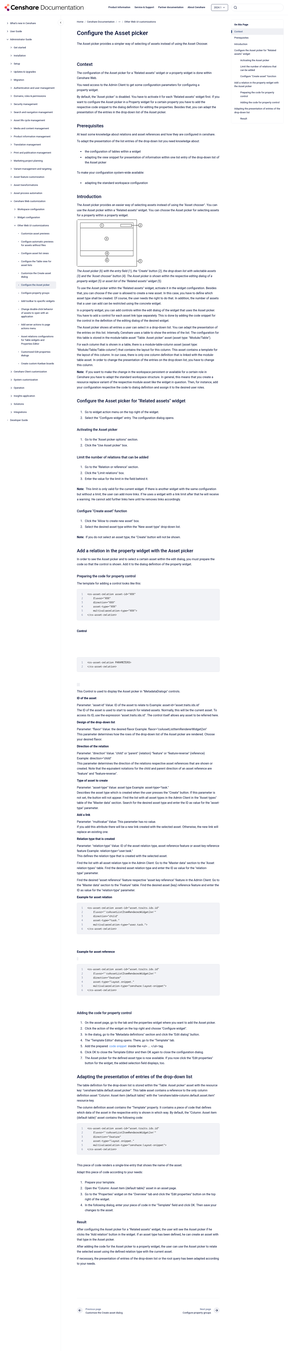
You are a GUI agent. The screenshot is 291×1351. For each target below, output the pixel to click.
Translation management (27, 144)
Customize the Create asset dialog (36, 275)
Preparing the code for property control (257, 94)
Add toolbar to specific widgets (38, 301)
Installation (20, 55)
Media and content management (31, 128)
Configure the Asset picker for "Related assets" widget (255, 52)
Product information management (32, 136)
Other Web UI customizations (33, 225)
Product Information (119, 7)
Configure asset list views (35, 253)
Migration (19, 79)
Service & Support (144, 7)
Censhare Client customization (30, 371)
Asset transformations (26, 185)
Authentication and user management (34, 88)
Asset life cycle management (29, 120)
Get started (20, 47)
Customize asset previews (35, 233)
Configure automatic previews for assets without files (37, 243)
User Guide (16, 31)
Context (238, 31)
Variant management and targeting (32, 168)
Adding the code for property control (260, 102)
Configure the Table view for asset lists (36, 263)
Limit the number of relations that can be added (258, 68)
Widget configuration (28, 217)
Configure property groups (35, 293)
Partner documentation (170, 7)
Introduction (240, 44)
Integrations (20, 412)
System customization (26, 379)
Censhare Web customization (29, 201)
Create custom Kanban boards (37, 363)
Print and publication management (32, 152)
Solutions (19, 404)
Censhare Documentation (101, 21)
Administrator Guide (21, 39)
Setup (17, 63)
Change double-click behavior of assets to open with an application (37, 313)
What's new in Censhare (23, 23)
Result (243, 118)
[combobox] (257, 7)
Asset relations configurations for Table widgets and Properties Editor (37, 340)
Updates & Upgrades (25, 71)
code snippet (118, 1046)
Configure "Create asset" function (258, 76)
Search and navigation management (33, 112)
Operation (19, 387)
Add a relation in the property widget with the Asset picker (256, 84)
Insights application (24, 395)
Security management (25, 104)
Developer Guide (19, 420)
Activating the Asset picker (254, 60)
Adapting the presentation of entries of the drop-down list (257, 110)
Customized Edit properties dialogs (35, 353)
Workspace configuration (31, 209)
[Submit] (235, 8)
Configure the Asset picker (35, 284)
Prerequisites (241, 37)
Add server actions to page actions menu (35, 326)
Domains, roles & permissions (30, 96)
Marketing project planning (28, 160)
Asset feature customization (29, 177)
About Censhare (196, 7)
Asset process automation (28, 193)
